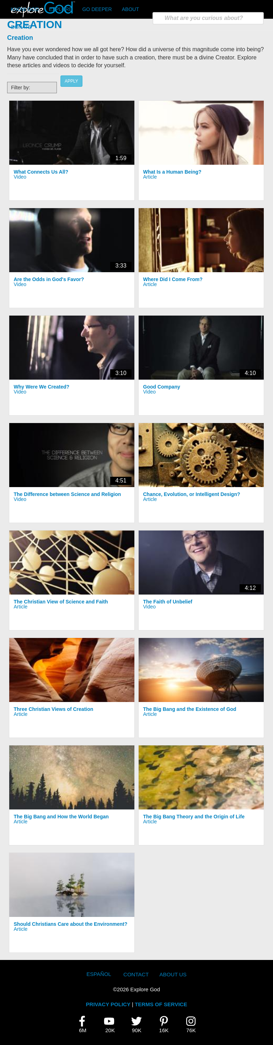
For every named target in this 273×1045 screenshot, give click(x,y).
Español (98, 974)
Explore (60, 9)
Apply (71, 81)
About (130, 9)
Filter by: (20, 87)
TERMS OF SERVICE (161, 1004)
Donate (21, 27)
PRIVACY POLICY (108, 1004)
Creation (20, 37)
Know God (25, 9)
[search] (208, 18)
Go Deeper (97, 9)
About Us (172, 974)
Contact (136, 974)
